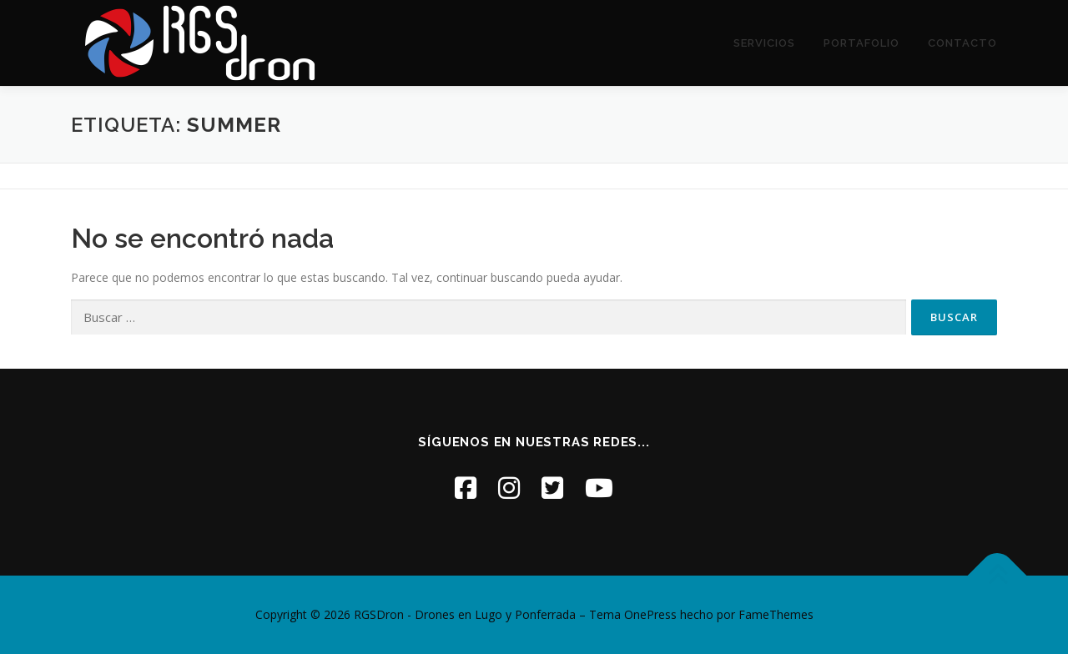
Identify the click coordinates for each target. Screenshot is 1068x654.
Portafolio (861, 43)
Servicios (764, 43)
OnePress (650, 614)
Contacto (962, 43)
